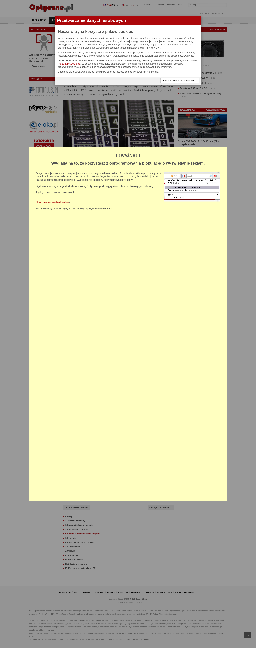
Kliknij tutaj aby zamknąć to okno (52, 202)
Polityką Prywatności (69, 63)
